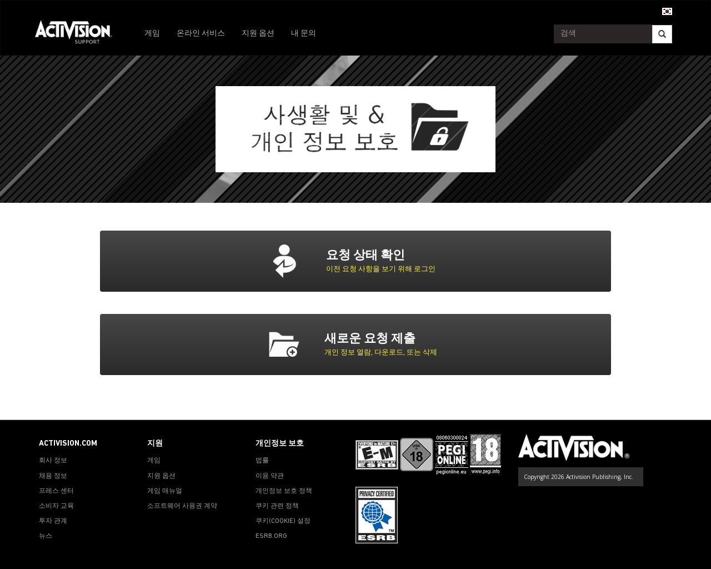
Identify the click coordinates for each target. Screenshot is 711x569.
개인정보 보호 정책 (284, 491)
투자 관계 (53, 521)
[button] (667, 10)
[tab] (381, 261)
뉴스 (45, 536)
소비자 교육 (56, 506)
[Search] (662, 34)
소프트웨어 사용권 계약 (182, 506)
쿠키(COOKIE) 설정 (283, 521)
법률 (262, 460)
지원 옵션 (258, 33)
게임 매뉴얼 (164, 491)
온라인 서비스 (201, 33)
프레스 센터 (56, 491)
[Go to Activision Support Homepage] (79, 34)
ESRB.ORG (271, 536)
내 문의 (303, 33)
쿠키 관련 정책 (277, 506)
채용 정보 (53, 476)
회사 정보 (53, 460)
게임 (152, 33)
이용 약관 (270, 476)
